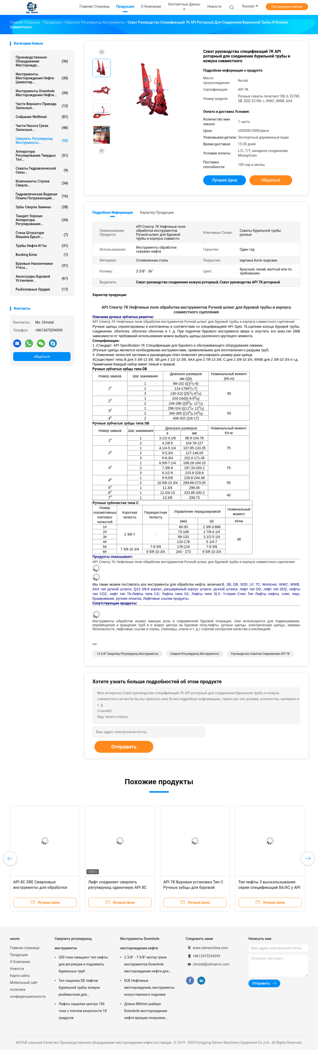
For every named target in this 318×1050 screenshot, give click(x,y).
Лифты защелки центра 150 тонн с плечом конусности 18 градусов (83, 1011)
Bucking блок (42, 254)
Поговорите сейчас (287, 7)
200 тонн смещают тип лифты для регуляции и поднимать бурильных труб (83, 964)
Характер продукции (157, 212)
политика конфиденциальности (27, 993)
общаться (42, 357)
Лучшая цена (224, 180)
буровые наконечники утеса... (42, 266)
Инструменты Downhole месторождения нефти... (42, 93)
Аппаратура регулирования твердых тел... (42, 155)
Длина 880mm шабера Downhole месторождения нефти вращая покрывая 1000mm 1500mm (145, 1011)
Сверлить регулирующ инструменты (73, 943)
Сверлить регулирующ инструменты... (42, 141)
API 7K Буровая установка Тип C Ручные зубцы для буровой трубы (193, 887)
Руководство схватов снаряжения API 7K (260, 654)
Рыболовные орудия (42, 289)
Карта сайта (20, 976)
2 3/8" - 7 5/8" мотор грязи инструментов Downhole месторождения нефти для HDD (146, 965)
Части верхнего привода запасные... (42, 106)
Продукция (19, 955)
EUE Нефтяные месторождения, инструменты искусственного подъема (149, 987)
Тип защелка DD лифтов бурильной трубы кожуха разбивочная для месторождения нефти (79, 988)
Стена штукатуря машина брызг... (42, 235)
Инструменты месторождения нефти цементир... (42, 78)
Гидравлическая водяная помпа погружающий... (42, 196)
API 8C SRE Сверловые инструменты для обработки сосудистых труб (40, 887)
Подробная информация (112, 212)
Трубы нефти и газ (42, 245)
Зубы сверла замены (42, 207)
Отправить (123, 747)
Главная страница (24, 948)
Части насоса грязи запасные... (42, 128)
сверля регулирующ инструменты (194, 654)
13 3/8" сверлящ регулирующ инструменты (128, 654)
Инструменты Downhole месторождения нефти (139, 943)
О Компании (20, 962)
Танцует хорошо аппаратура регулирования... (42, 220)
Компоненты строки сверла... (42, 183)
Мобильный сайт (24, 983)
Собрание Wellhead (42, 116)
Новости (17, 969)
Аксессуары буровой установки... (42, 278)
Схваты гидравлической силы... (42, 170)
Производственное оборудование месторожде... (42, 61)
